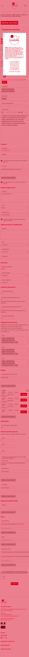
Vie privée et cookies (14, 71)
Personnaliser (14, 68)
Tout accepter (14, 62)
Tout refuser (14, 65)
